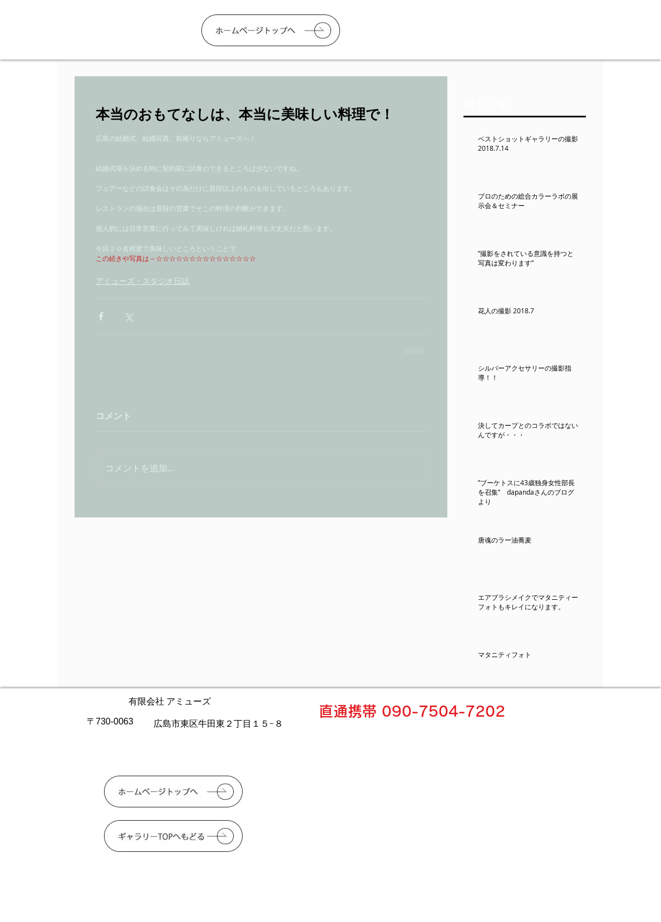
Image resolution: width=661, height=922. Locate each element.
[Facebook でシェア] (101, 316)
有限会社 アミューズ (170, 701)
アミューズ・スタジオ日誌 (142, 280)
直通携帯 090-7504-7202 (412, 711)
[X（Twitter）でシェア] (128, 316)
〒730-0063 (110, 721)
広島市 (167, 723)
